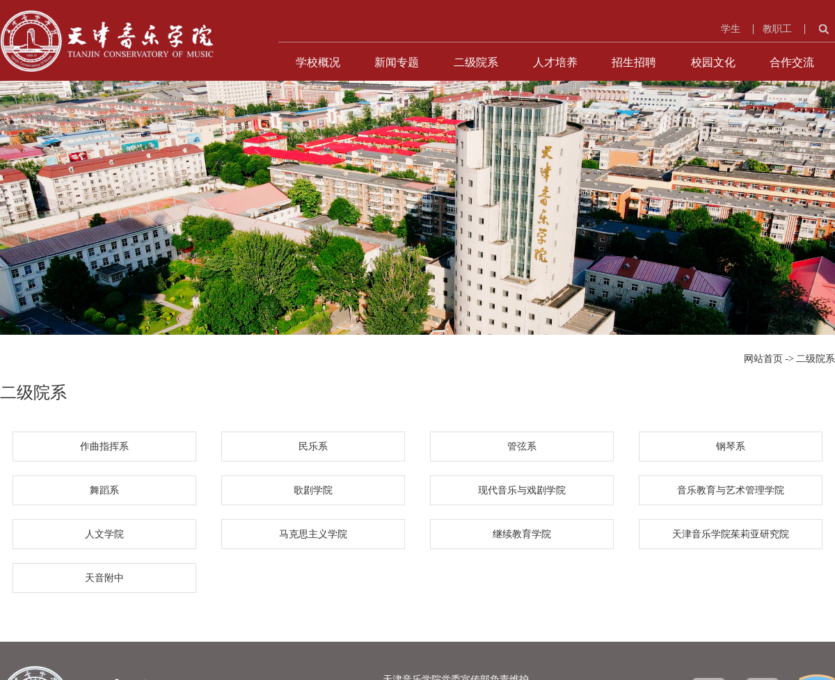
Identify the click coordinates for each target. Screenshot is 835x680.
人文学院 (104, 534)
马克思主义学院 (313, 534)
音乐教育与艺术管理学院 (730, 490)
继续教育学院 (522, 534)
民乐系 (313, 446)
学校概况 (318, 62)
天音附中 (104, 578)
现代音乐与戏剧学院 (522, 490)
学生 (730, 29)
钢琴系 (730, 446)
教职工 (777, 29)
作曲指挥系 (104, 446)
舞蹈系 (104, 490)
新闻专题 (396, 62)
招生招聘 (634, 62)
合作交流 (792, 62)
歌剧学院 (313, 490)
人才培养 (555, 62)
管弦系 (521, 446)
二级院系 (476, 62)
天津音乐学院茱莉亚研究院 (730, 534)
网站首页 (763, 359)
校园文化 (713, 62)
